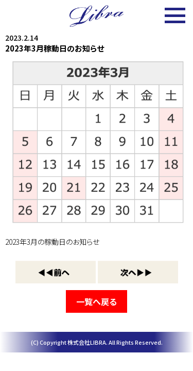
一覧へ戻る (96, 301)
